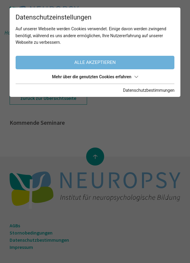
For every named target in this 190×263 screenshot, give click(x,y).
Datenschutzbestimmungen (149, 90)
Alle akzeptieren (95, 62)
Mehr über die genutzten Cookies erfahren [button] (95, 76)
